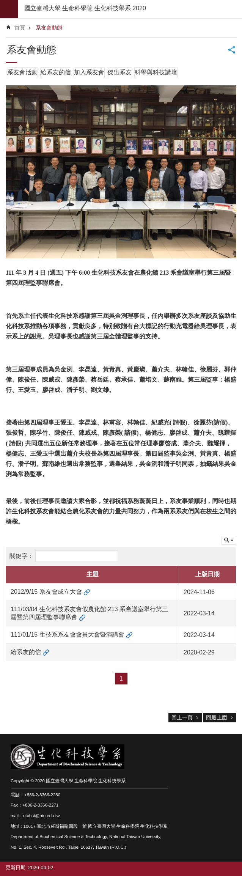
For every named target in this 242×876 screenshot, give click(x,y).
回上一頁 (182, 717)
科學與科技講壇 (156, 72)
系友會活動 (22, 72)
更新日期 (15, 867)
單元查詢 (228, 540)
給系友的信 (56, 72)
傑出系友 (119, 72)
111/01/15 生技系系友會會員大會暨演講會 (67, 634)
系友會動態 (49, 28)
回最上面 (216, 717)
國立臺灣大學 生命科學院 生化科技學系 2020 (85, 8)
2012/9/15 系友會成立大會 (46, 591)
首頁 (19, 28)
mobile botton (9, 9)
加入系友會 (89, 72)
